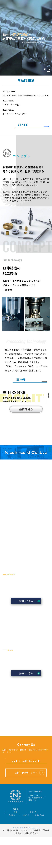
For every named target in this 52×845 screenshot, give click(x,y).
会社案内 (12, 815)
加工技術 (16, 809)
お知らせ (26, 815)
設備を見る (26, 409)
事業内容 (33, 812)
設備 (15, 812)
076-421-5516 (26, 761)
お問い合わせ (40, 815)
